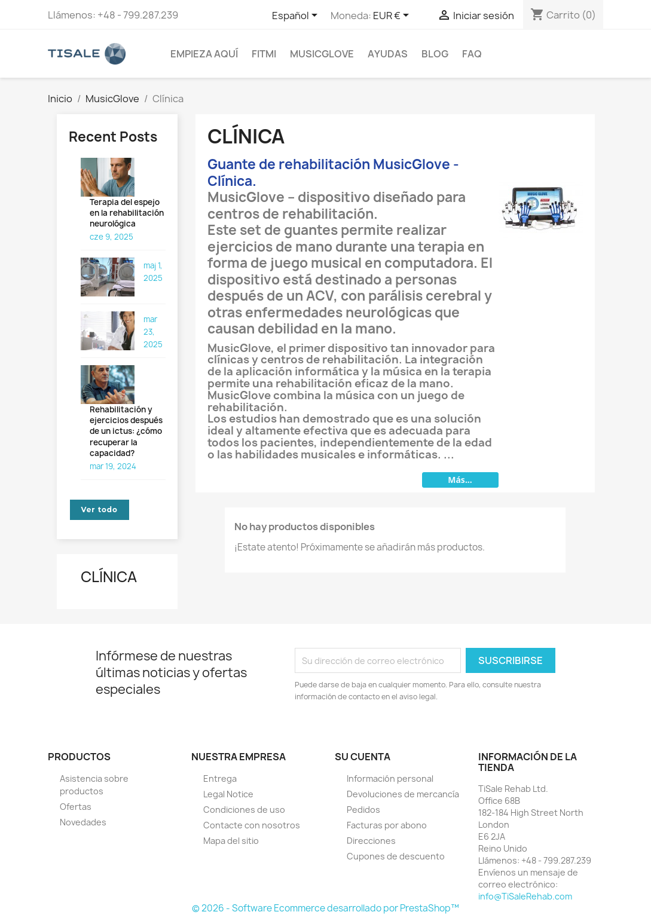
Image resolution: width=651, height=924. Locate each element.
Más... (460, 479)
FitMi (264, 53)
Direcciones (371, 840)
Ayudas (388, 53)
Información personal (390, 778)
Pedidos (363, 809)
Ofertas (75, 806)
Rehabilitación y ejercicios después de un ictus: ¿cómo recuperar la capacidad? (126, 431)
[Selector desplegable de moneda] (393, 16)
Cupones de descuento (396, 856)
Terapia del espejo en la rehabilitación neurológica (127, 213)
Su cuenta (362, 756)
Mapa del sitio (231, 840)
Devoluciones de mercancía (403, 794)
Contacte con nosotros (251, 825)
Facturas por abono (387, 825)
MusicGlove (322, 53)
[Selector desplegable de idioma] (297, 16)
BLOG (434, 53)
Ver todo (99, 509)
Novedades (83, 822)
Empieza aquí (204, 53)
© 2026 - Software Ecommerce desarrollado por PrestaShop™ (325, 908)
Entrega (220, 778)
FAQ (472, 53)
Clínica (109, 577)
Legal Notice (228, 794)
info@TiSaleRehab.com (525, 896)
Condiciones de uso (244, 809)
